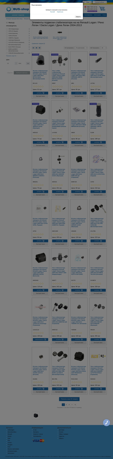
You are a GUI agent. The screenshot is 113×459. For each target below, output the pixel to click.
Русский (52, 12)
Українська (60, 12)
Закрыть (78, 16)
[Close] (81, 5)
